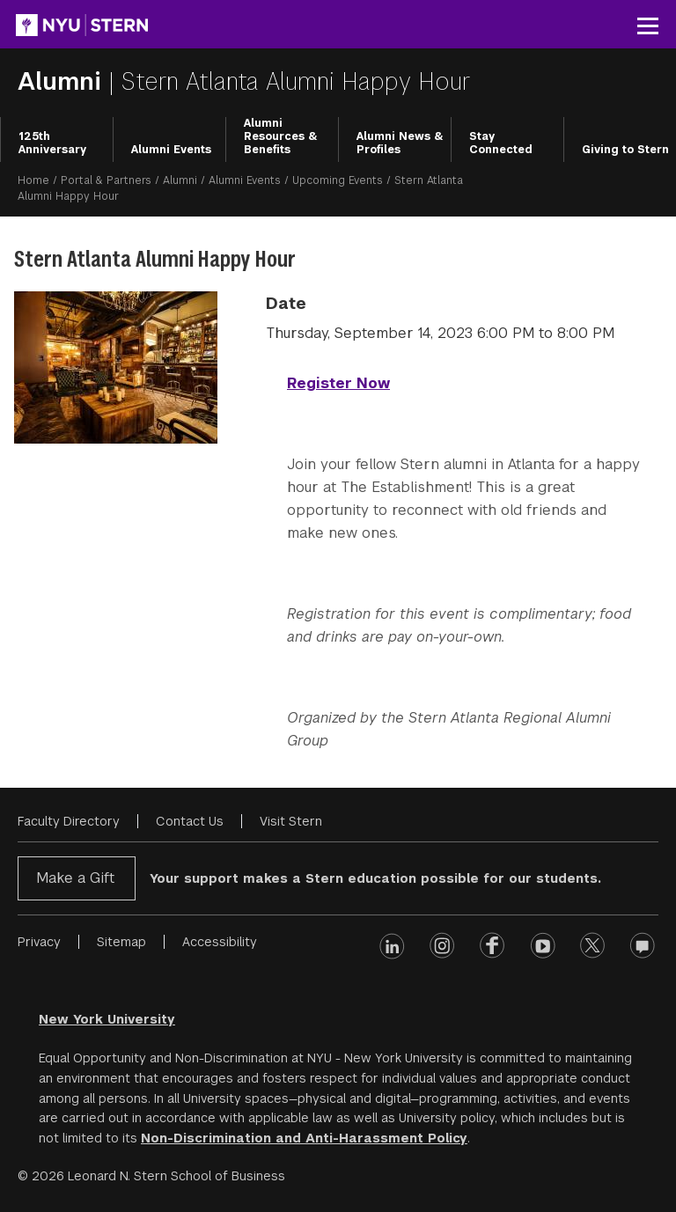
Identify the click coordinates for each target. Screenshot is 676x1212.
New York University (107, 1019)
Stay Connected (501, 143)
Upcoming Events (337, 180)
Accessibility (219, 942)
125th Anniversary (52, 143)
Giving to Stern (625, 150)
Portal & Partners (106, 180)
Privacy (39, 942)
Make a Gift (75, 878)
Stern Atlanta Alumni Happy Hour (296, 81)
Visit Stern (291, 821)
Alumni (180, 180)
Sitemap (121, 942)
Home (33, 180)
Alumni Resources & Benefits (281, 137)
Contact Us (190, 821)
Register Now (338, 383)
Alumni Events (171, 150)
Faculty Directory (69, 821)
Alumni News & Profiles (400, 143)
